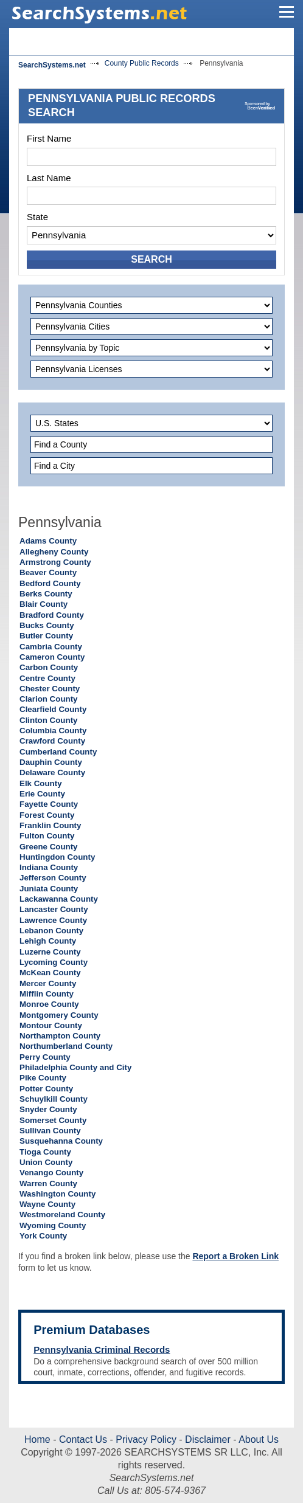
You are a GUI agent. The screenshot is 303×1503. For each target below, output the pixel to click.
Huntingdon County (57, 857)
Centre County (47, 678)
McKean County (50, 972)
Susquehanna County (61, 1140)
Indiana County (48, 867)
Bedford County (50, 583)
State (37, 217)
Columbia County (52, 730)
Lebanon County (51, 930)
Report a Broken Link (235, 1256)
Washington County (57, 1193)
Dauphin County (50, 762)
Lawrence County (53, 920)
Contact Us (82, 1439)
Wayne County (47, 1204)
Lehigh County (47, 940)
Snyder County (48, 1109)
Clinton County (48, 720)
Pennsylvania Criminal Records (101, 1349)
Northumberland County (66, 1046)
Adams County (48, 540)
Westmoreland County (62, 1214)
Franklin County (50, 825)
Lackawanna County (58, 899)
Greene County (48, 846)
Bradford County (51, 615)
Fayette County (48, 804)
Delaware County (52, 772)
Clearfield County (52, 709)
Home (37, 1439)
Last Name (49, 178)
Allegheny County (53, 551)
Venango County (51, 1172)
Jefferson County (52, 877)
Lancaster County (53, 909)
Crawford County (52, 740)
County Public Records (142, 63)
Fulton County (46, 835)
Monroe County (49, 1004)
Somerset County (52, 1120)
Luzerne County (50, 951)
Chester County (49, 688)
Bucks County (46, 625)
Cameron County (52, 657)
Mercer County (47, 983)
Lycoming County (53, 962)
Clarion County (48, 698)
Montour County (50, 1025)
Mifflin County (46, 993)
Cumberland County (58, 751)
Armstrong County (55, 562)
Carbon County (48, 667)
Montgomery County (59, 1015)
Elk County (40, 783)
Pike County (42, 1077)
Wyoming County (52, 1225)
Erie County (42, 793)
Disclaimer (207, 1439)
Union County (45, 1162)
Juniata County (48, 888)
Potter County (46, 1088)
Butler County (46, 635)
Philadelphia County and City (75, 1067)
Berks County (45, 593)
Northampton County (59, 1035)
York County (43, 1235)
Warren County (48, 1183)
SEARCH (151, 259)
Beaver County (48, 572)
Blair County (43, 604)
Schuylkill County (53, 1099)
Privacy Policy (146, 1439)
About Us (258, 1439)
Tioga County (45, 1151)
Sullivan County (50, 1130)
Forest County (46, 815)
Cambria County (50, 646)
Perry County (45, 1057)
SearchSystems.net (52, 65)
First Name (49, 138)
